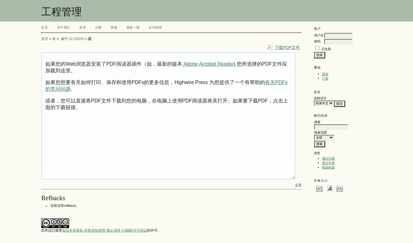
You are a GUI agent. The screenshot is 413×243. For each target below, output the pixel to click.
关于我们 (63, 27)
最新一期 (133, 27)
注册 (98, 27)
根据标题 (328, 167)
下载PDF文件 (287, 47)
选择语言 (320, 98)
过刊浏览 (155, 27)
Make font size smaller (319, 188)
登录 (82, 27)
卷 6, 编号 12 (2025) (68, 39)
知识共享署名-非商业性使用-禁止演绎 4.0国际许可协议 (104, 230)
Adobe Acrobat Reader (208, 64)
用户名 (319, 35)
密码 (317, 41)
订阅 (325, 78)
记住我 (326, 49)
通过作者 (328, 163)
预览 (325, 74)
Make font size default (329, 188)
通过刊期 (328, 158)
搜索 (114, 27)
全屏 (298, 185)
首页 (44, 27)
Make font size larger (340, 188)
